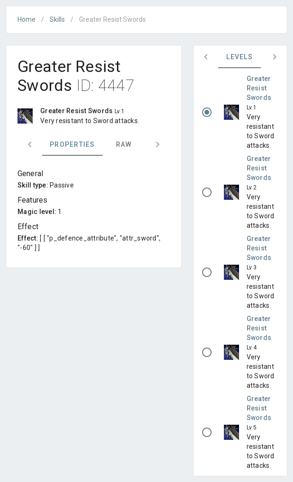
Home (27, 19)
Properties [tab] (72, 144)
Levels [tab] (239, 57)
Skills (57, 19)
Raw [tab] (124, 144)
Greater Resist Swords (259, 88)
